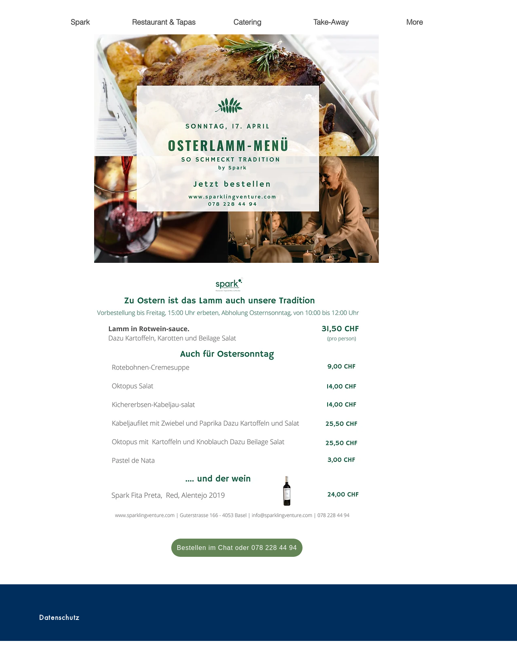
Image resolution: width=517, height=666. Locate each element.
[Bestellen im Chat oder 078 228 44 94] (237, 548)
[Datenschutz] (60, 617)
